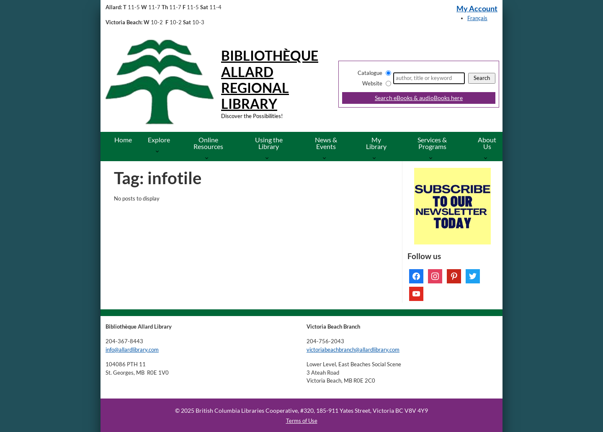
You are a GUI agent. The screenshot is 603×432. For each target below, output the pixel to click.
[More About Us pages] (487, 157)
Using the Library (269, 143)
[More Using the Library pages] (268, 157)
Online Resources (208, 143)
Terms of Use (301, 420)
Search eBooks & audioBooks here (419, 97)
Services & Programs (432, 143)
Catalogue (370, 72)
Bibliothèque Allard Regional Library (269, 79)
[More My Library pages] (376, 157)
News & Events (326, 143)
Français (477, 18)
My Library (376, 143)
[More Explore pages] (159, 151)
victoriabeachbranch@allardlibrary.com (353, 349)
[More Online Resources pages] (208, 157)
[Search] (429, 78)
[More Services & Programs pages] (432, 157)
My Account (476, 8)
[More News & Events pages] (326, 157)
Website (372, 83)
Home (123, 140)
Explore (159, 140)
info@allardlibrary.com (132, 349)
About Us (487, 143)
